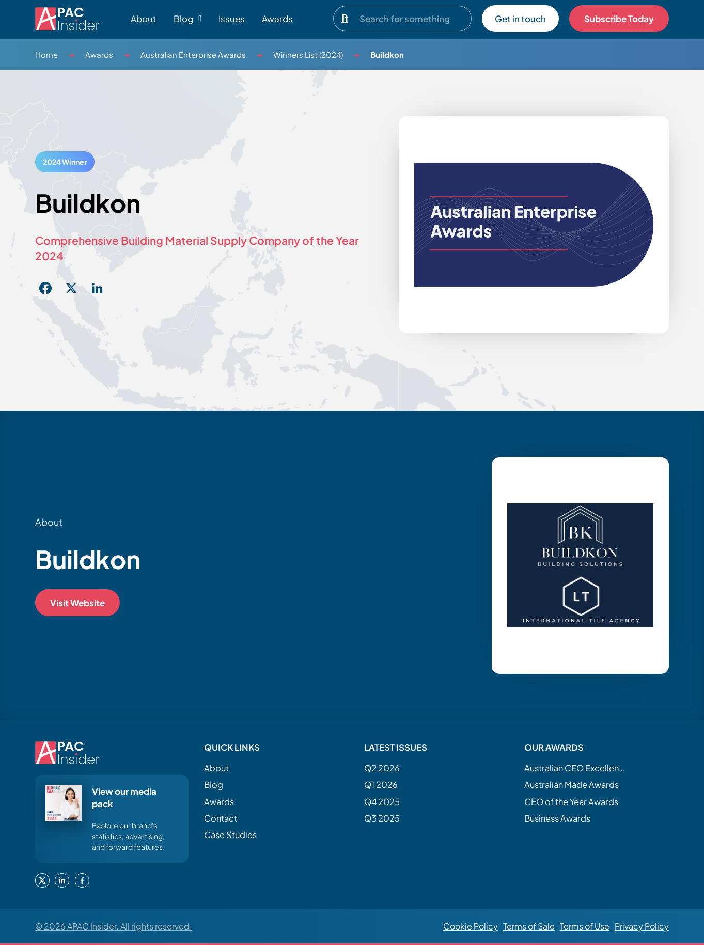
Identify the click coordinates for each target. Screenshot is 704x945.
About (144, 18)
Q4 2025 (382, 801)
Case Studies (230, 834)
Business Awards (557, 818)
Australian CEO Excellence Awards (576, 768)
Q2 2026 (382, 768)
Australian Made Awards (571, 784)
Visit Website (77, 602)
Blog (213, 784)
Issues (231, 18)
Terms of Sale (529, 926)
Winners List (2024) (308, 54)
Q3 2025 (382, 818)
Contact (220, 818)
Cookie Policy (470, 926)
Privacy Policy (642, 926)
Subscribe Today (619, 18)
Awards (277, 18)
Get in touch (520, 18)
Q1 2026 (381, 784)
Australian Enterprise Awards (193, 54)
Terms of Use (584, 926)
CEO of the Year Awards (571, 801)
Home (46, 54)
